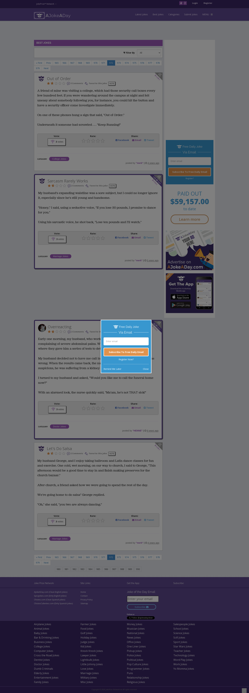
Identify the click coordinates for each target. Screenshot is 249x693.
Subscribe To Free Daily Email (126, 352)
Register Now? (126, 359)
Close (146, 368)
